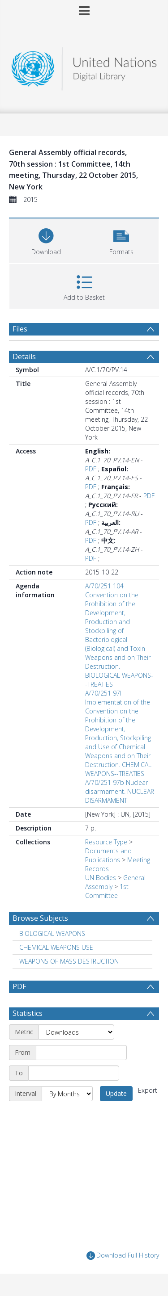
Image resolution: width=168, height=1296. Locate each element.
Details (24, 356)
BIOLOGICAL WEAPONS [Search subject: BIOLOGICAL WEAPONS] (52, 933)
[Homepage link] (84, 66)
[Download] (46, 239)
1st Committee (107, 891)
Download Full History (122, 1255)
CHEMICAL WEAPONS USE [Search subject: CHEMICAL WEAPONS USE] (56, 947)
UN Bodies (100, 877)
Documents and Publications (108, 855)
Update (116, 1093)
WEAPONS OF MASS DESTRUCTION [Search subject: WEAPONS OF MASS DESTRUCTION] (69, 961)
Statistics (28, 1013)
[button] (121, 239)
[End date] (73, 1073)
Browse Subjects (40, 918)
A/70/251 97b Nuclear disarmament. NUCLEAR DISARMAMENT (119, 791)
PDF (90, 469)
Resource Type (106, 842)
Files (20, 329)
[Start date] (81, 1052)
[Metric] (76, 1032)
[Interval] (67, 1093)
